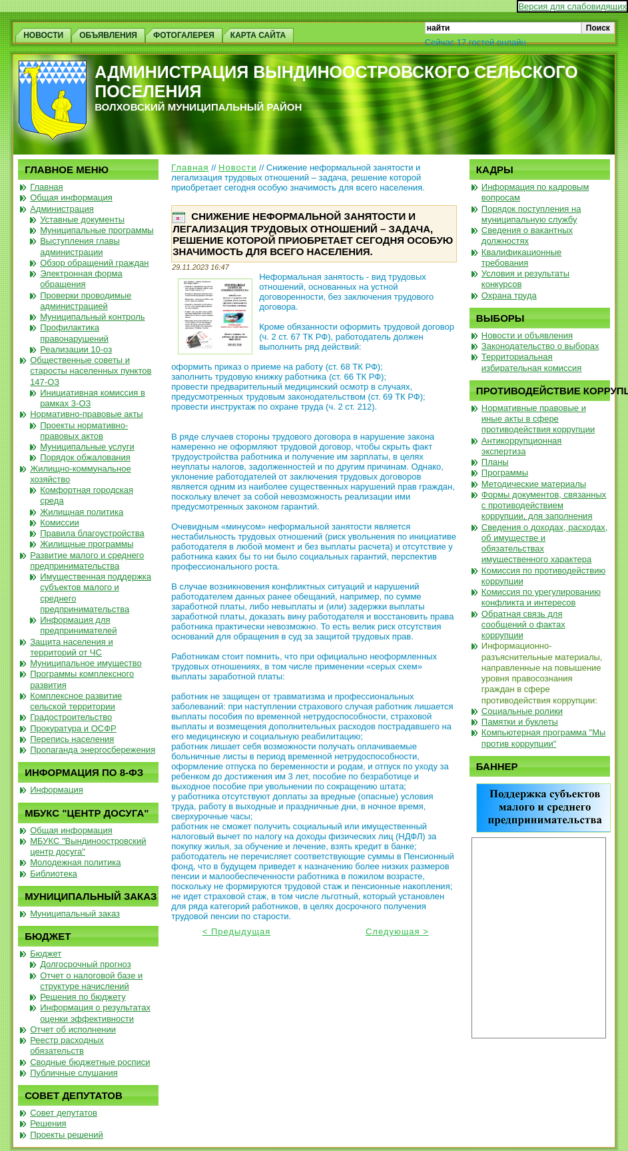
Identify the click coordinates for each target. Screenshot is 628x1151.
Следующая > (397, 932)
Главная (189, 168)
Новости (237, 168)
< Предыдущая (236, 932)
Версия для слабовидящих (572, 6)
